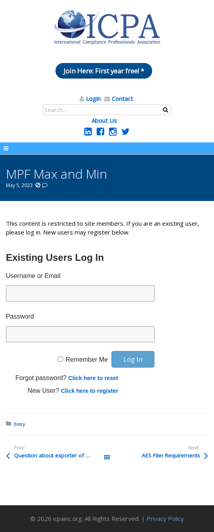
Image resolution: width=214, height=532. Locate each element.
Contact (122, 98)
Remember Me (86, 359)
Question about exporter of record (58, 455)
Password (20, 316)
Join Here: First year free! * (103, 70)
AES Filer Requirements (171, 455)
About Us (104, 120)
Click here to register (89, 391)
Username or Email (33, 275)
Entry (19, 424)
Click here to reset (93, 378)
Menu (107, 148)
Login (93, 98)
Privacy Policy (165, 518)
